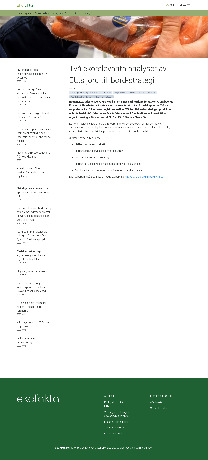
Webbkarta (156, 402)
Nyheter (28, 13)
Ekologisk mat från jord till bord (116, 404)
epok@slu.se (77, 447)
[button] (185, 5)
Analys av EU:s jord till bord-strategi (144, 176)
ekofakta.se (62, 447)
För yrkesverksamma (115, 433)
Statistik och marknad (116, 427)
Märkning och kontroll (116, 421)
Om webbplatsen (159, 408)
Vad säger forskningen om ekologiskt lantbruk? (117, 414)
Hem (19, 13)
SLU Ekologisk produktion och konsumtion (130, 447)
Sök (172, 5)
